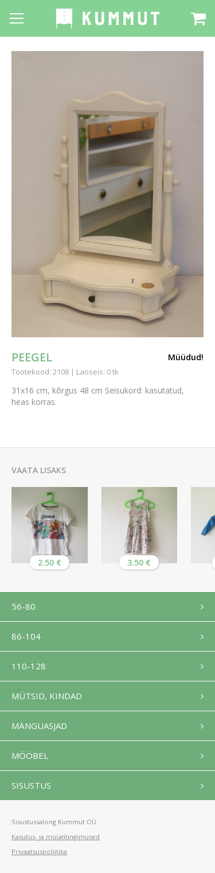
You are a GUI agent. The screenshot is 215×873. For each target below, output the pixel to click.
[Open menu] (16, 18)
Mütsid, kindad (46, 695)
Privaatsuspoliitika (39, 851)
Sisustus (31, 785)
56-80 (23, 606)
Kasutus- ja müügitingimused (55, 836)
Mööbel (29, 755)
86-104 (26, 636)
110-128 (28, 666)
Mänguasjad (39, 725)
